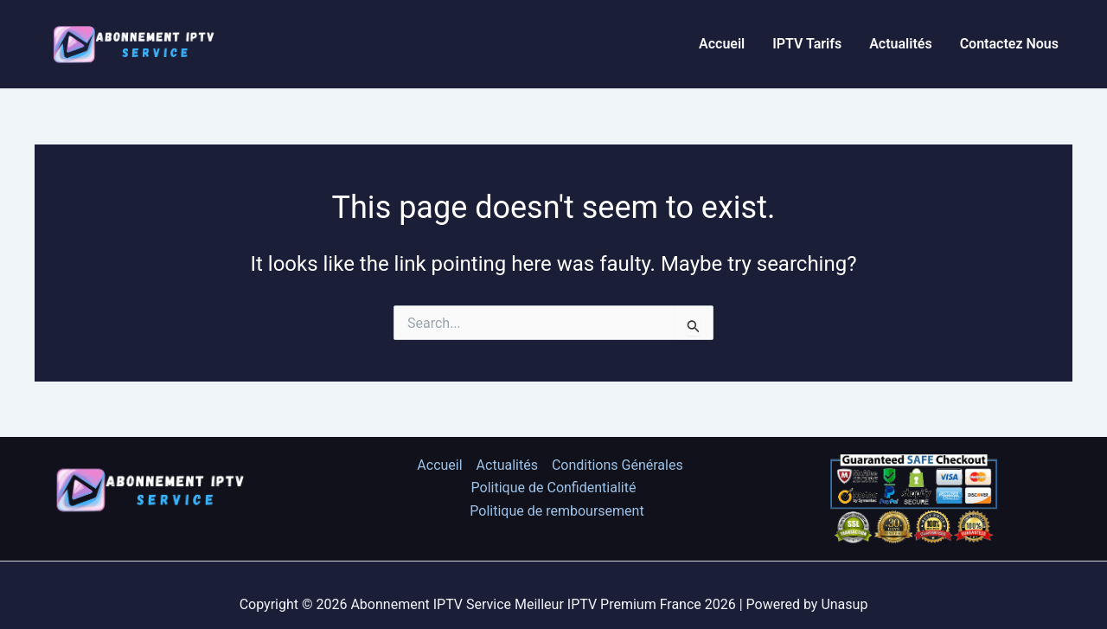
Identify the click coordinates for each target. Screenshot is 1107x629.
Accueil (722, 43)
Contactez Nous (1009, 43)
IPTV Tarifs (806, 43)
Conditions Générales (617, 465)
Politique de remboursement (556, 511)
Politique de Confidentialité (554, 487)
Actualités (900, 43)
